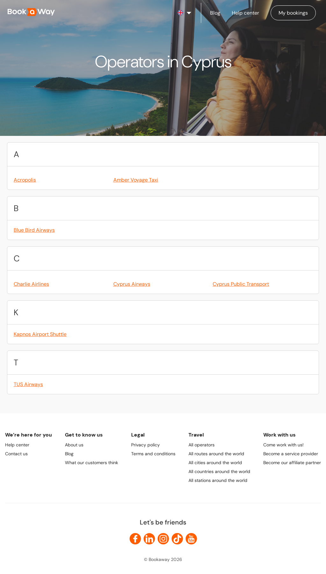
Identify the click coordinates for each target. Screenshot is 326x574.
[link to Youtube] (191, 538)
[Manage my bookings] (293, 12)
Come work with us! (283, 445)
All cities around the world (215, 462)
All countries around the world (219, 471)
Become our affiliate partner (292, 462)
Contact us (16, 454)
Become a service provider (290, 454)
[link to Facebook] (135, 538)
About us (74, 445)
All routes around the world (216, 454)
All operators (201, 445)
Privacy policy (145, 445)
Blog (69, 454)
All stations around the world (217, 480)
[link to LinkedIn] (149, 538)
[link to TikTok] (177, 538)
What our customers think (91, 462)
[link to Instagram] (163, 538)
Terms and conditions (153, 454)
